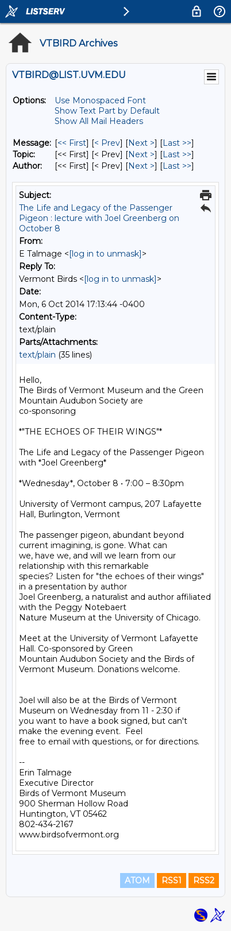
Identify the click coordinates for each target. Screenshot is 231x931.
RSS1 (171, 880)
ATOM (137, 880)
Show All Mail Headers (99, 121)
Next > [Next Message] (141, 143)
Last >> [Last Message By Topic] (177, 154)
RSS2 (203, 880)
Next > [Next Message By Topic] (141, 154)
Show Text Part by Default (107, 111)
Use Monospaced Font (100, 100)
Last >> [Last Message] (177, 143)
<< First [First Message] (71, 143)
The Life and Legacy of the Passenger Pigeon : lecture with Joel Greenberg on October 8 (99, 218)
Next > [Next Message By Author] (141, 166)
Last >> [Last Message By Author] (177, 166)
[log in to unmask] (105, 254)
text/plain (37, 355)
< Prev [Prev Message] (107, 143)
